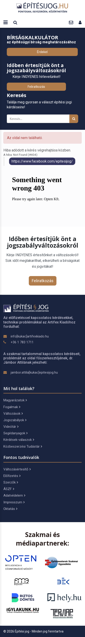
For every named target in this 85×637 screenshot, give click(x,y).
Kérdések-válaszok (18, 440)
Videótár (10, 427)
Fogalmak (11, 407)
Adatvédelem (14, 495)
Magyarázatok (15, 400)
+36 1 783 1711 (22, 342)
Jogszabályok (14, 420)
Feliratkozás (36, 86)
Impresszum (13, 502)
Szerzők (10, 482)
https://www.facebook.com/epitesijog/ (42, 161)
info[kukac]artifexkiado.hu (30, 336)
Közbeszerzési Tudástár (22, 446)
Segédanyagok (15, 433)
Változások (13, 413)
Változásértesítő (17, 469)
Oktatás (10, 509)
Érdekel (42, 52)
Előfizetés (11, 476)
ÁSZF (8, 489)
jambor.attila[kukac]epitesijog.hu (34, 372)
